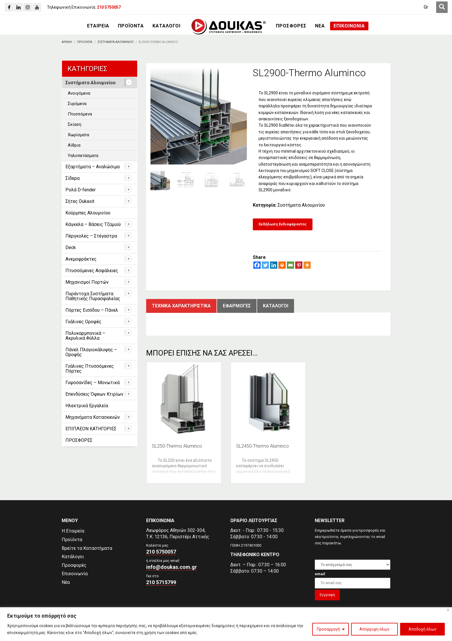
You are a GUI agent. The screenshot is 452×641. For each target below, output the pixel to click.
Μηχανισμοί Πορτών (87, 282)
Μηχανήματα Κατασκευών (92, 417)
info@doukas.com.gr (171, 567)
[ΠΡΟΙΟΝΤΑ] (84, 42)
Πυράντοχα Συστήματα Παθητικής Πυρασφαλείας (92, 296)
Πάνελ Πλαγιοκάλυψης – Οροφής (91, 352)
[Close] (448, 610)
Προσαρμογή (328, 629)
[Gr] (426, 7)
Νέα (66, 582)
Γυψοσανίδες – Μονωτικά (92, 382)
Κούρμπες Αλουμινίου (87, 213)
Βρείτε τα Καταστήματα (87, 548)
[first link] (442, 7)
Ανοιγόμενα (79, 93)
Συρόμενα (77, 103)
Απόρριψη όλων (374, 629)
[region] (226, 624)
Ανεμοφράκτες (81, 259)
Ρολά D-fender (80, 190)
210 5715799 (161, 582)
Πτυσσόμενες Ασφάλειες (91, 270)
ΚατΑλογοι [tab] (275, 306)
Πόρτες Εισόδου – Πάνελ (91, 310)
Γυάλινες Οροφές (83, 321)
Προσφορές (74, 565)
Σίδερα (72, 178)
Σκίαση (74, 124)
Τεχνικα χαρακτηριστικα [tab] (181, 306)
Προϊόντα (72, 539)
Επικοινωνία (75, 573)
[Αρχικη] (67, 42)
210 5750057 (161, 552)
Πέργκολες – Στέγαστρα (91, 236)
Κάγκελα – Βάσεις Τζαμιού (93, 224)
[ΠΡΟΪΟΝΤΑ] (130, 26)
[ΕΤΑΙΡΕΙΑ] (98, 26)
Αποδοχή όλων (422, 629)
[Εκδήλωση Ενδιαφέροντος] (282, 224)
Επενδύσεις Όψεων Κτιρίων (94, 394)
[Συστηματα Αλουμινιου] (115, 42)
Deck (70, 247)
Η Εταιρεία (73, 531)
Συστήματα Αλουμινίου (301, 205)
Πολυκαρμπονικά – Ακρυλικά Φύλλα (85, 335)
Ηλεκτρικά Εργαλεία (86, 405)
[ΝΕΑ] (320, 26)
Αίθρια (74, 145)
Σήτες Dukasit (79, 201)
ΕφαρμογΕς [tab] (237, 306)
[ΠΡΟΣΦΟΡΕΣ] (291, 26)
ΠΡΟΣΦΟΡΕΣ (79, 440)
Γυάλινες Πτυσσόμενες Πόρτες (89, 368)
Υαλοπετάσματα (83, 155)
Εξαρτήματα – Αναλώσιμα (92, 166)
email (320, 574)
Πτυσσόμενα (80, 114)
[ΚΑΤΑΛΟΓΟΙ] (166, 26)
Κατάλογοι (73, 556)
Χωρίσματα (78, 134)
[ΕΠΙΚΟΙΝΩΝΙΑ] (349, 26)
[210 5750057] (109, 7)
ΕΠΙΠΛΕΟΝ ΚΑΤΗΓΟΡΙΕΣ (90, 428)
